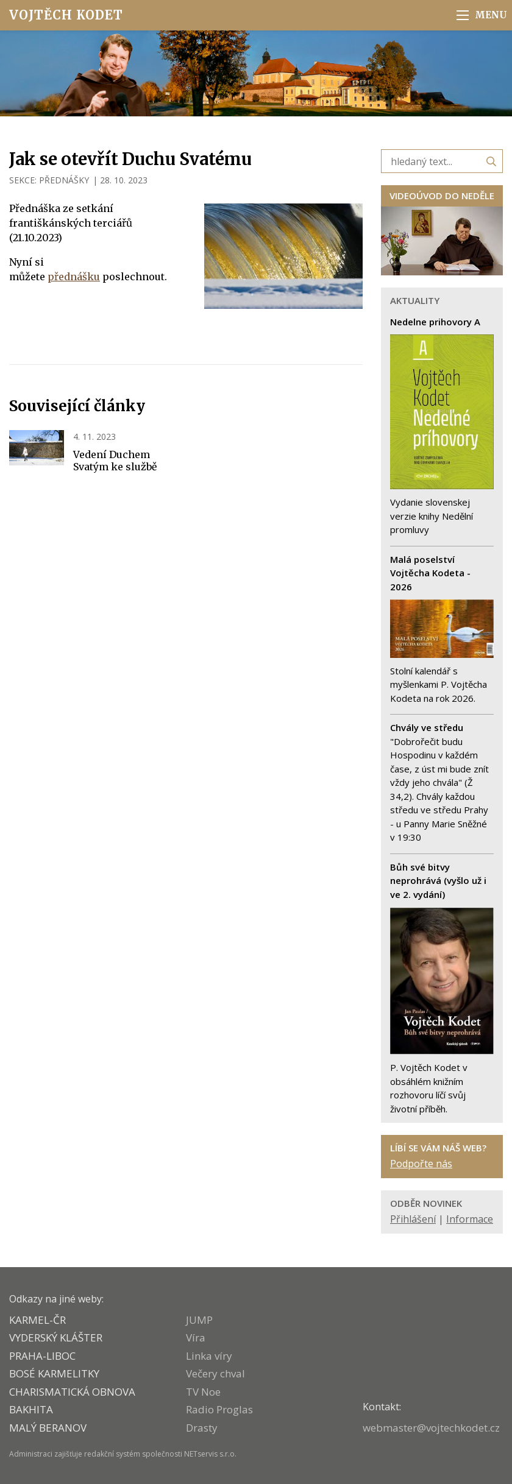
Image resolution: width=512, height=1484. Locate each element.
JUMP (199, 1320)
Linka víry (209, 1356)
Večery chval (215, 1373)
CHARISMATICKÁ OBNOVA (72, 1392)
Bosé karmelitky (54, 1373)
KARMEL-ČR (37, 1320)
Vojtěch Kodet (66, 15)
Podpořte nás (421, 1163)
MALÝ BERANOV (48, 1428)
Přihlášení (413, 1219)
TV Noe (203, 1392)
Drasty (202, 1428)
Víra (195, 1337)
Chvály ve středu (426, 727)
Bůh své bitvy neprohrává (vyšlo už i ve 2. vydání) (438, 880)
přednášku (74, 276)
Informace (469, 1219)
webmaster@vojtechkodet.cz (431, 1428)
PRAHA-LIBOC (42, 1356)
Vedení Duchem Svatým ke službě (115, 460)
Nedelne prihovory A (435, 322)
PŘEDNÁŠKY (64, 180)
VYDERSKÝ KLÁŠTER (55, 1337)
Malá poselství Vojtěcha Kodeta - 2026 (430, 573)
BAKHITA (31, 1409)
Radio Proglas (219, 1409)
